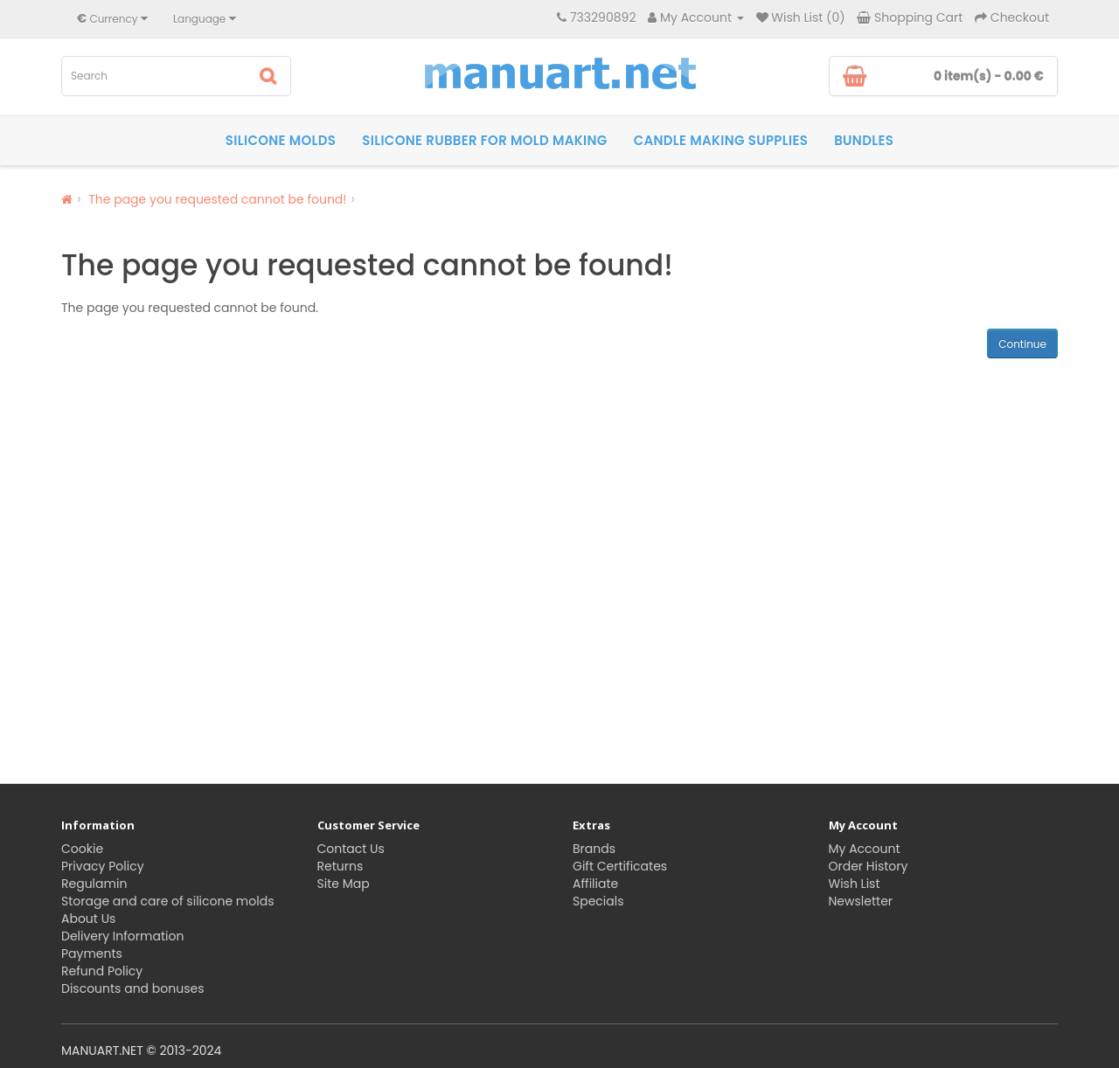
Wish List (854, 883)
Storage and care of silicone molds (167, 901)
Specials (598, 901)
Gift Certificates (620, 866)
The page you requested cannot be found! (217, 199)
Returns (340, 866)
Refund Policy (101, 971)
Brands (594, 848)
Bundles (863, 140)
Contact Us (351, 848)
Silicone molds (281, 140)
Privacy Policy (102, 866)
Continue (1022, 343)
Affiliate (595, 883)
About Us (88, 918)
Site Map (343, 883)
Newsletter (861, 901)
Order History (868, 866)
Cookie (82, 848)
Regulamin (94, 883)
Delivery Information (122, 936)
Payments (91, 953)
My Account (864, 848)
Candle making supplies (721, 140)
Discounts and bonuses (132, 988)
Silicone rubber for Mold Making (484, 140)
